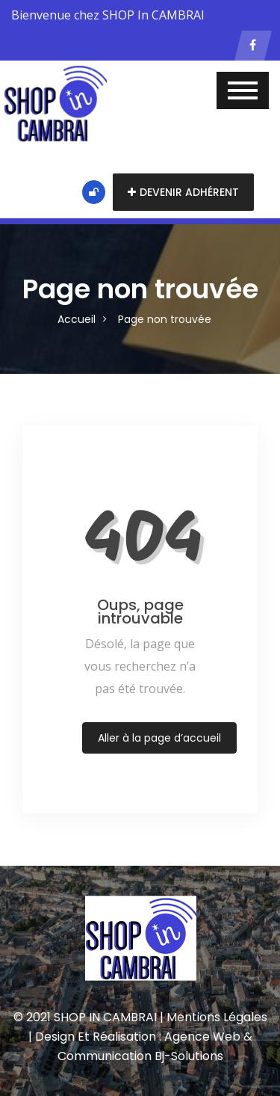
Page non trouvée (164, 319)
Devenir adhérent (183, 192)
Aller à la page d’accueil (159, 737)
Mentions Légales (217, 1017)
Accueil (76, 319)
